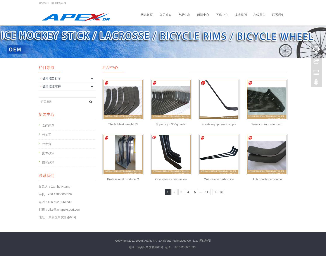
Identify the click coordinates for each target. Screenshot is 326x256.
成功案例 (241, 15)
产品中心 (184, 15)
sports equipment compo (219, 124)
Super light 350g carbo (171, 124)
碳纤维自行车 (52, 78)
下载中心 (222, 15)
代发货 (46, 144)
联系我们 (278, 15)
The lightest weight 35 (123, 124)
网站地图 (205, 240)
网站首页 (147, 15)
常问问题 (48, 125)
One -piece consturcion (171, 179)
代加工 (46, 135)
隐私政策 (48, 162)
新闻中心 (203, 15)
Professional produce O (123, 179)
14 (206, 192)
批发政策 (48, 153)
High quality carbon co (267, 179)
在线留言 (259, 15)
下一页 (218, 192)
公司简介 (165, 15)
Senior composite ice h (266, 124)
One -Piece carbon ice (219, 179)
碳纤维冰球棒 (52, 86)
